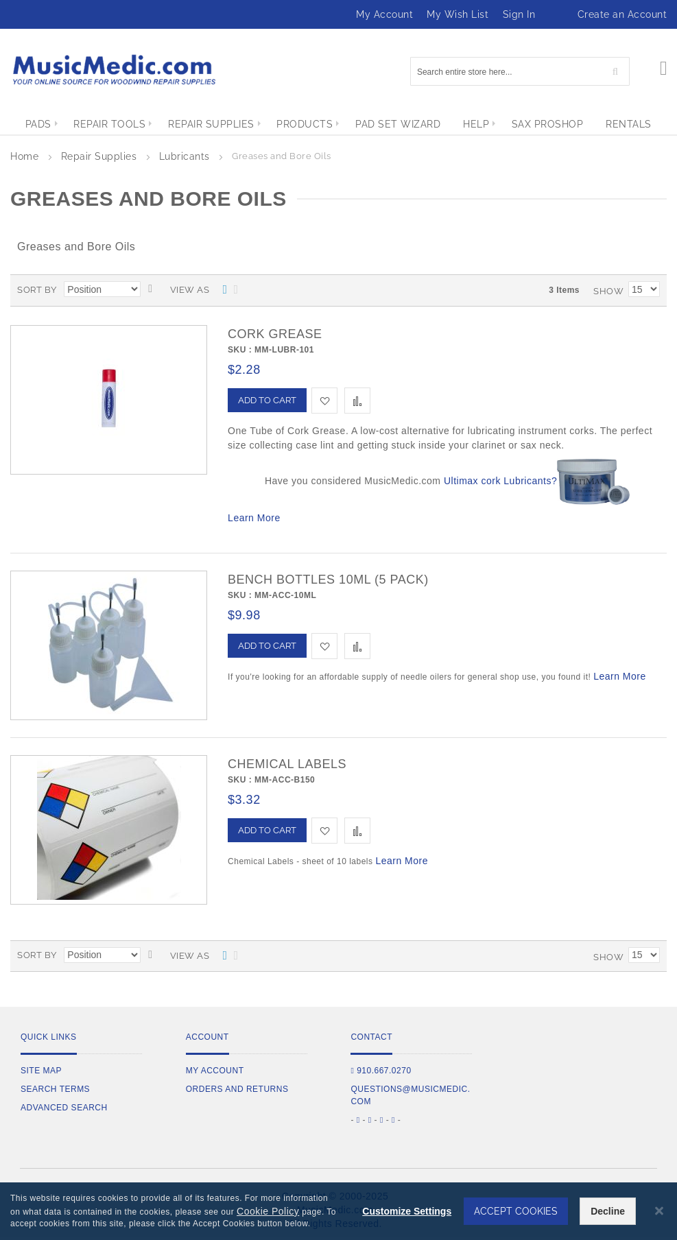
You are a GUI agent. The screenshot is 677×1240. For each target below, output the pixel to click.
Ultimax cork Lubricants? (500, 480)
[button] (324, 401)
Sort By (37, 290)
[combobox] (520, 71)
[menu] (338, 124)
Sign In (519, 14)
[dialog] (338, 1211)
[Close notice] (659, 1210)
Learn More (254, 517)
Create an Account (622, 14)
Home (26, 156)
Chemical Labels (287, 764)
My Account (384, 14)
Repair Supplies (100, 156)
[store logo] (113, 69)
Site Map (41, 1070)
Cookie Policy (268, 1211)
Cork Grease (275, 334)
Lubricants (186, 156)
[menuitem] (27, 124)
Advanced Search (64, 1107)
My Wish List (457, 14)
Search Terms (55, 1089)
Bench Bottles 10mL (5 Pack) (328, 579)
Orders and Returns (237, 1089)
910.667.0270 (381, 1070)
